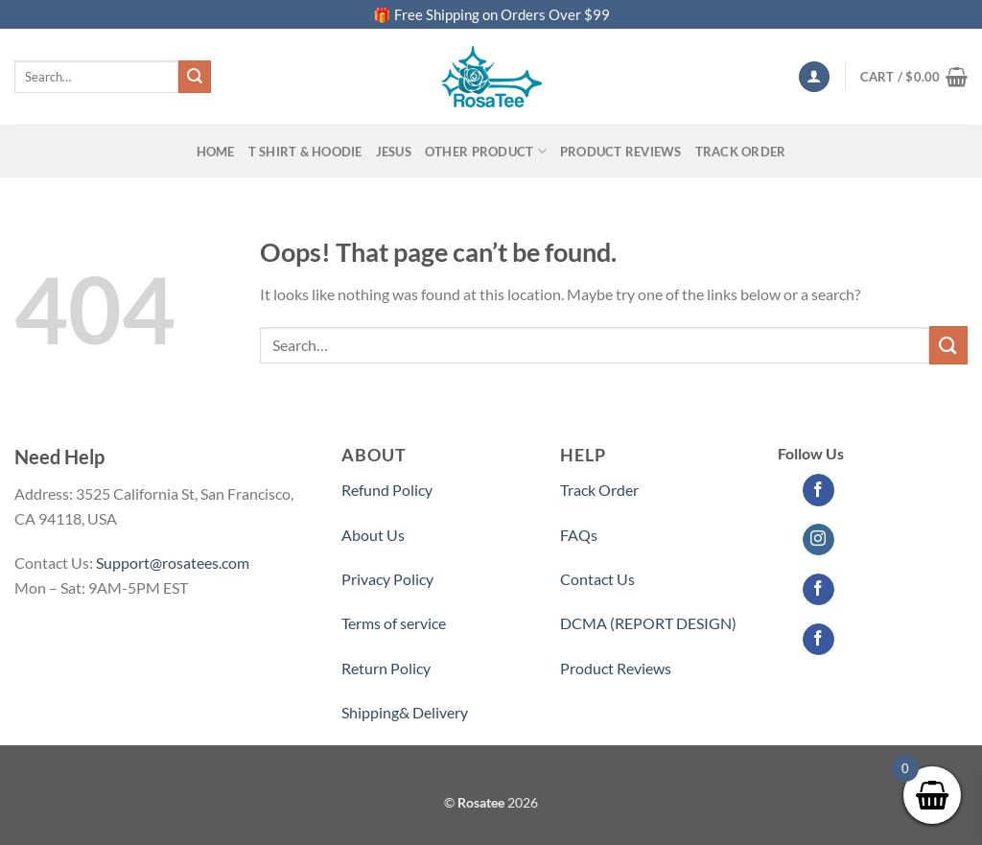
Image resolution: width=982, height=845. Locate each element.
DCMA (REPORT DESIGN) (648, 623)
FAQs (578, 535)
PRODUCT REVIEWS (621, 151)
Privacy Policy (387, 579)
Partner (585, 712)
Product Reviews (615, 668)
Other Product (486, 151)
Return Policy (386, 668)
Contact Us (597, 579)
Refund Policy (387, 490)
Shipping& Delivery (404, 712)
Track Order (740, 151)
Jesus (393, 151)
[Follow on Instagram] (818, 540)
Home (216, 151)
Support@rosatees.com (172, 562)
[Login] (814, 77)
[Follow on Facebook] (818, 490)
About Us (373, 535)
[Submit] (194, 76)
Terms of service (393, 623)
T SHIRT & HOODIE (305, 151)
